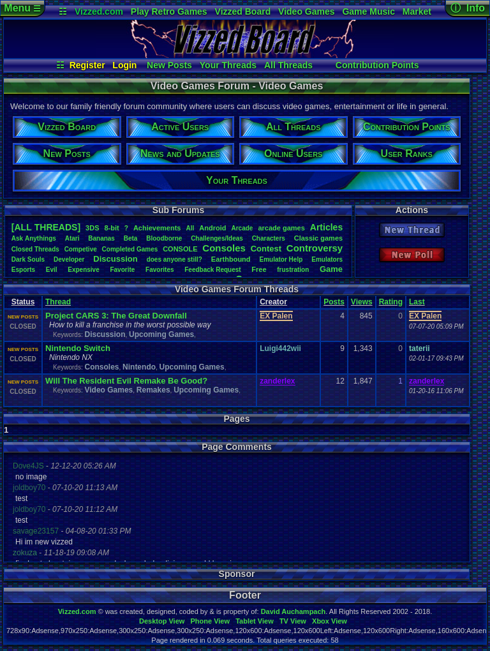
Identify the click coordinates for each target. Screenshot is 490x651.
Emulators (327, 259)
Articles (326, 227)
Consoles (224, 248)
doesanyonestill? (174, 259)
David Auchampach (293, 611)
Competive (80, 249)
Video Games (306, 11)
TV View (292, 621)
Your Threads (228, 65)
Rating (391, 301)
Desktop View (161, 621)
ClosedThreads (35, 249)
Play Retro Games (169, 11)
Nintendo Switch (77, 348)
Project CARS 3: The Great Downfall (116, 315)
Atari (72, 238)
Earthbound (231, 259)
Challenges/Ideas (217, 238)
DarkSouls (28, 259)
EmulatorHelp (280, 259)
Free (258, 269)
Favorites (159, 269)
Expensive (83, 269)
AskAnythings (33, 238)
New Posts (169, 65)
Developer (69, 259)
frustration (293, 269)
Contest (266, 248)
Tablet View (254, 621)
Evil (51, 269)
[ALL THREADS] (45, 227)
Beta (131, 238)
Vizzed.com (99, 11)
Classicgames (318, 238)
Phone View (210, 621)
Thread (58, 301)
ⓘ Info (467, 8)
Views (362, 301)
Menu (22, 8)
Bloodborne (164, 238)
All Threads (288, 65)
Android (212, 228)
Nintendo (139, 367)
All (190, 228)
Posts (334, 301)
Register (87, 65)
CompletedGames (130, 249)
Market (417, 11)
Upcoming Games (161, 334)
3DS (92, 228)
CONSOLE (180, 249)
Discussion (115, 259)
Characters (268, 238)
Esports (23, 269)
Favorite (122, 269)
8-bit (112, 228)
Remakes (153, 389)
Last (417, 301)
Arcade (242, 228)
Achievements (157, 228)
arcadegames (281, 228)
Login (124, 65)
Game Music (368, 11)
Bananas (101, 238)
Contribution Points (377, 65)
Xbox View (329, 621)
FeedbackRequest (212, 269)
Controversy (314, 248)
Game (331, 269)
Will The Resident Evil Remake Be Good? (126, 380)
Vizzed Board (243, 11)
